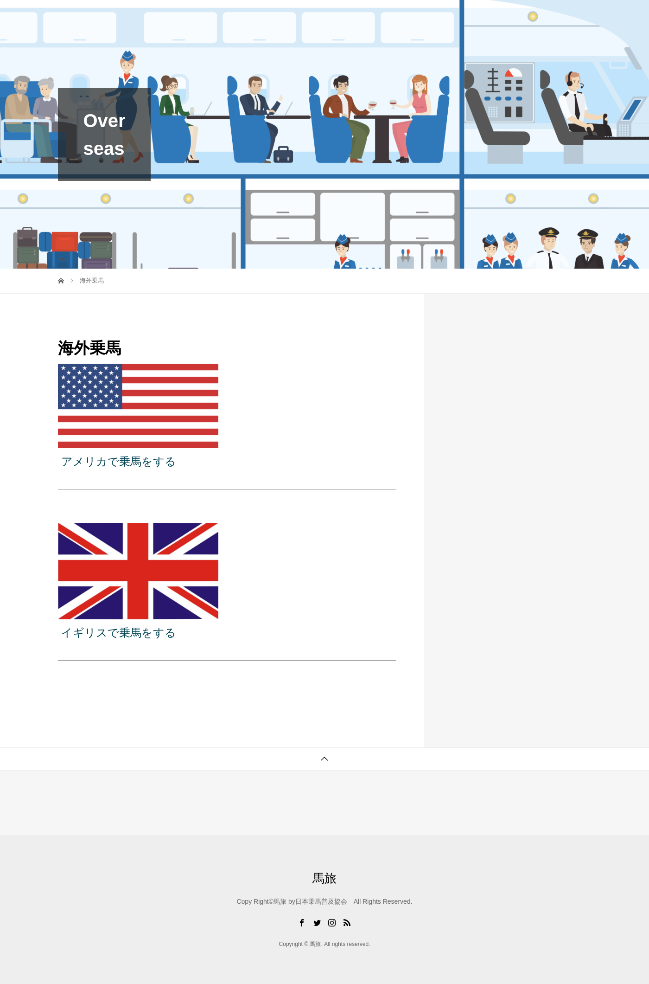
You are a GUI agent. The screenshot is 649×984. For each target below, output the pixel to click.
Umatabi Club (286, 16)
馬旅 (70, 16)
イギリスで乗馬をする (118, 632)
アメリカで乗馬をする (118, 461)
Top (235, 16)
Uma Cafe (444, 16)
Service (496, 16)
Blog (338, 16)
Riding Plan (387, 16)
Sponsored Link (555, 16)
